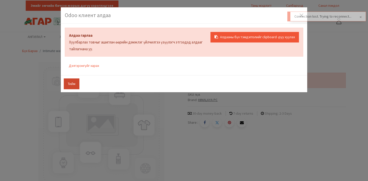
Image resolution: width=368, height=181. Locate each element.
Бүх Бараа (30, 51)
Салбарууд (294, 5)
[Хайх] (286, 22)
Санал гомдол (328, 5)
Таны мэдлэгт (261, 5)
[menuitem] (65, 37)
